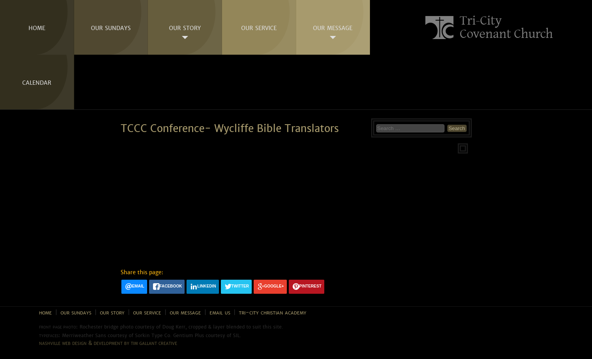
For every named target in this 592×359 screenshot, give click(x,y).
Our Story (185, 27)
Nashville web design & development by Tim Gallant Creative (108, 342)
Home (36, 27)
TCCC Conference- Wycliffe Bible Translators (230, 128)
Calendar (36, 82)
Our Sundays (111, 27)
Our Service (259, 27)
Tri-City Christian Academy (272, 312)
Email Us (220, 312)
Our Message (332, 27)
